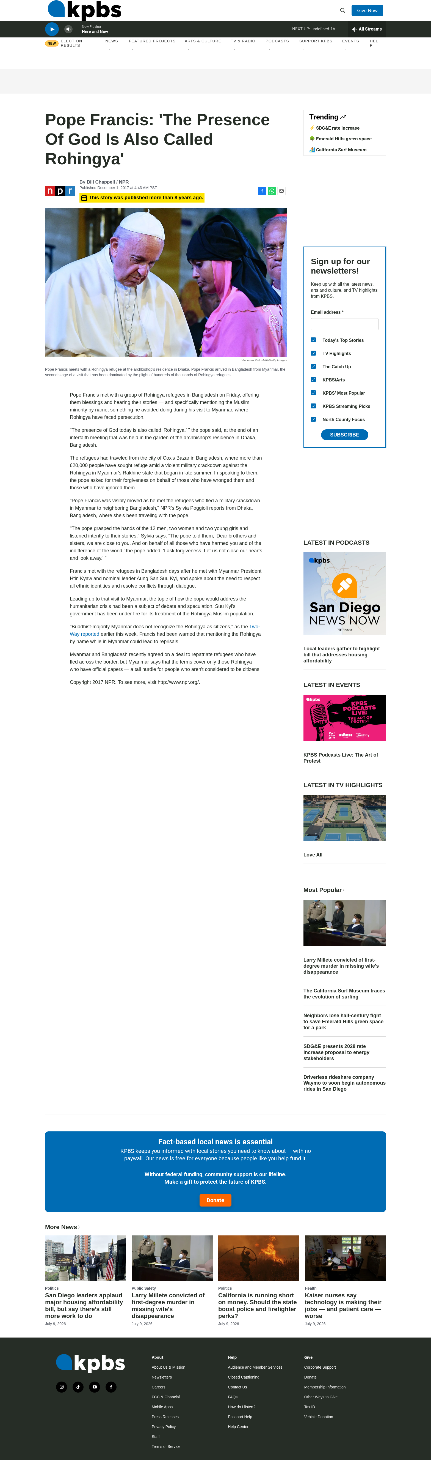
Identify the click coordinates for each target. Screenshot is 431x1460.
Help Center (238, 1426)
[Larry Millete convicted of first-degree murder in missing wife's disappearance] (172, 1258)
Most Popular (324, 889)
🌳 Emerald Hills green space (340, 138)
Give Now (369, 14)
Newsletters (162, 1377)
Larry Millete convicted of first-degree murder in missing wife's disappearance (341, 966)
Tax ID (309, 1407)
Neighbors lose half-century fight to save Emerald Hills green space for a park (343, 1021)
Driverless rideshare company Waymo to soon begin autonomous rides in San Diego (344, 1083)
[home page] (81, 14)
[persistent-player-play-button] (52, 40)
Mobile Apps (162, 1407)
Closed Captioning (243, 1377)
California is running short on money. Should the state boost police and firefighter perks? (257, 1305)
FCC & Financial (166, 1397)
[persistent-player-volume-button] (68, 40)
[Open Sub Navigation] (109, 63)
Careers (158, 1387)
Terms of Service (166, 1446)
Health (311, 1288)
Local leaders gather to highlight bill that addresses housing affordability (341, 655)
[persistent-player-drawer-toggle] (367, 40)
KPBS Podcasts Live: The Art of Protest (340, 758)
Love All (312, 855)
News (112, 55)
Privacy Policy (164, 1426)
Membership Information (325, 1387)
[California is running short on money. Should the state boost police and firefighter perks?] (258, 1258)
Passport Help (240, 1417)
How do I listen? (241, 1407)
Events (350, 55)
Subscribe (344, 435)
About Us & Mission (168, 1367)
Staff (156, 1436)
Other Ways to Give (321, 1397)
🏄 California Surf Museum (338, 149)
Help (374, 57)
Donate (215, 1200)
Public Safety (144, 1288)
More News (63, 1227)
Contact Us (237, 1387)
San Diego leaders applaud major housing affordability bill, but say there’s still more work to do (84, 1305)
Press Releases (165, 1417)
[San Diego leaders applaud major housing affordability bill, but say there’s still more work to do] (85, 1258)
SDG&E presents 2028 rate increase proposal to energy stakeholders (336, 1052)
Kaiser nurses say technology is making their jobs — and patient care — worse (343, 1305)
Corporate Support (320, 1367)
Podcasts (277, 55)
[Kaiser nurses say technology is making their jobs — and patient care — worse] (345, 1258)
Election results (71, 57)
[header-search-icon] (344, 14)
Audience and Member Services (255, 1367)
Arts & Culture (203, 55)
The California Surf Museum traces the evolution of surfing (344, 994)
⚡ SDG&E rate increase (334, 128)
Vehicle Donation (318, 1417)
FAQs (232, 1397)
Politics (52, 1288)
